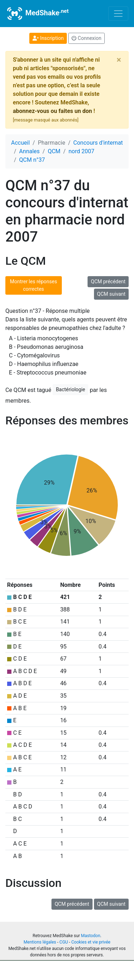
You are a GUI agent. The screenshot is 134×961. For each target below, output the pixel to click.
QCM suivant (111, 294)
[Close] (118, 59)
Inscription (48, 38)
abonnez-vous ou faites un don (52, 111)
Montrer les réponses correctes (33, 285)
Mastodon (90, 935)
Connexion (86, 38)
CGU (63, 942)
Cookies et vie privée (90, 942)
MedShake (37, 13)
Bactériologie (70, 389)
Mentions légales (40, 942)
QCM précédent (108, 281)
